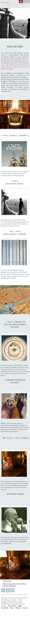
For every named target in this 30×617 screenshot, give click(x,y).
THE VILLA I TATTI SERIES (15, 444)
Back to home (5, 2)
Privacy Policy (12, 612)
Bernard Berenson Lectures (17, 73)
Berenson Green (15, 500)
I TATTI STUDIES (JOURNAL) (15, 142)
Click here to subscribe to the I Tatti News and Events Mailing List (14, 591)
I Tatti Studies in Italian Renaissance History (15, 330)
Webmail (18, 614)
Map (11, 614)
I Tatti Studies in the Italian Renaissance (17, 65)
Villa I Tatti (6, 75)
